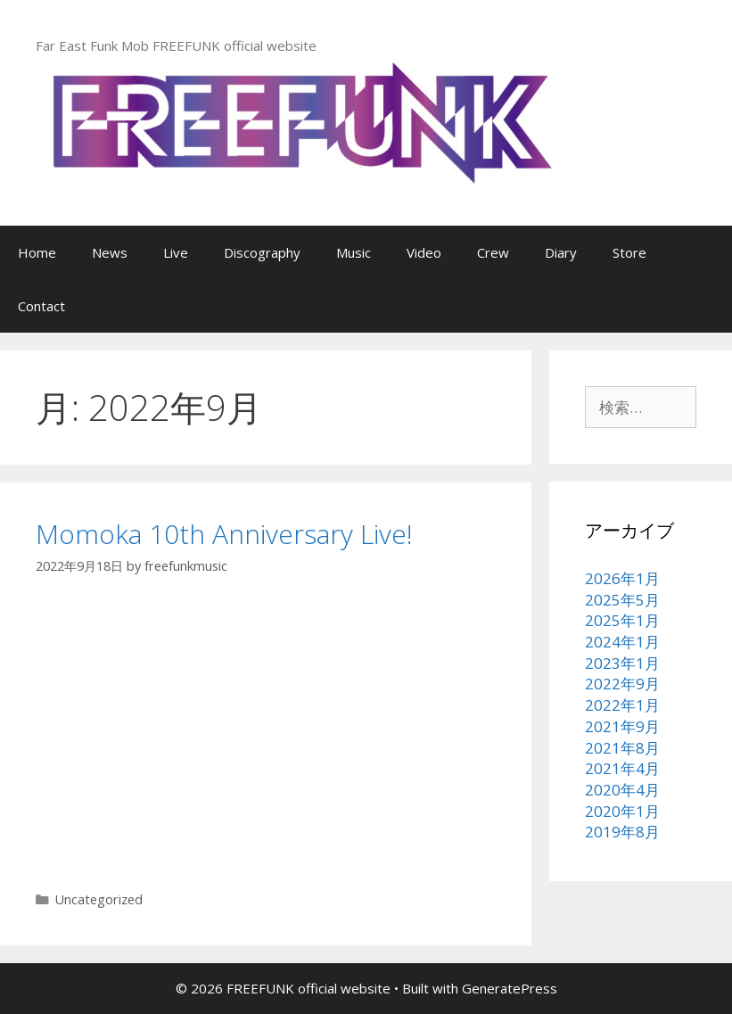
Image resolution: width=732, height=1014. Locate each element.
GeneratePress (509, 988)
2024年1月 (622, 641)
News (109, 252)
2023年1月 (622, 663)
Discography (262, 252)
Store (629, 252)
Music (353, 252)
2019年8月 (622, 831)
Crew (493, 252)
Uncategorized (99, 899)
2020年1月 (622, 811)
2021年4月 (622, 768)
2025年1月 (622, 620)
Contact (41, 306)
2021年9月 (622, 726)
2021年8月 (622, 748)
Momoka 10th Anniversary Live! (224, 533)
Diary (561, 252)
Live (175, 252)
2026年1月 (622, 578)
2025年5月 (622, 599)
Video (424, 252)
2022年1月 (622, 705)
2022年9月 (622, 683)
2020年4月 (622, 789)
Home (37, 252)
